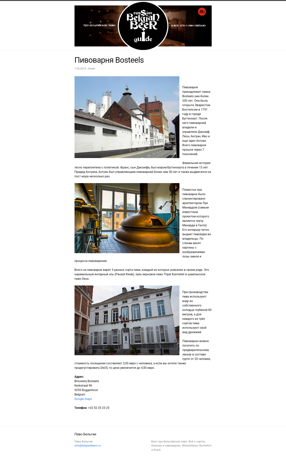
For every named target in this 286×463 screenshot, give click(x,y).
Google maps (83, 399)
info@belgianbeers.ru (88, 445)
